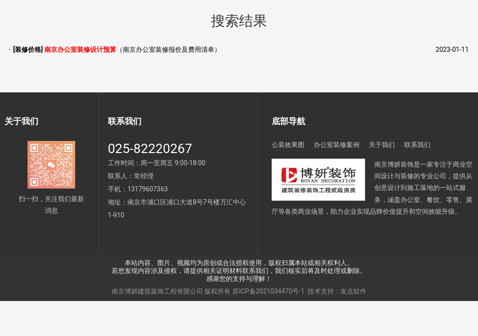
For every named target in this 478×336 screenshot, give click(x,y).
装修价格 (28, 49)
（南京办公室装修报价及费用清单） (132, 49)
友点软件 (353, 291)
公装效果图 (288, 144)
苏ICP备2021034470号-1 (268, 291)
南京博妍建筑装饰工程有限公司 (157, 291)
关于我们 (382, 144)
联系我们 (417, 144)
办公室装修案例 (336, 144)
